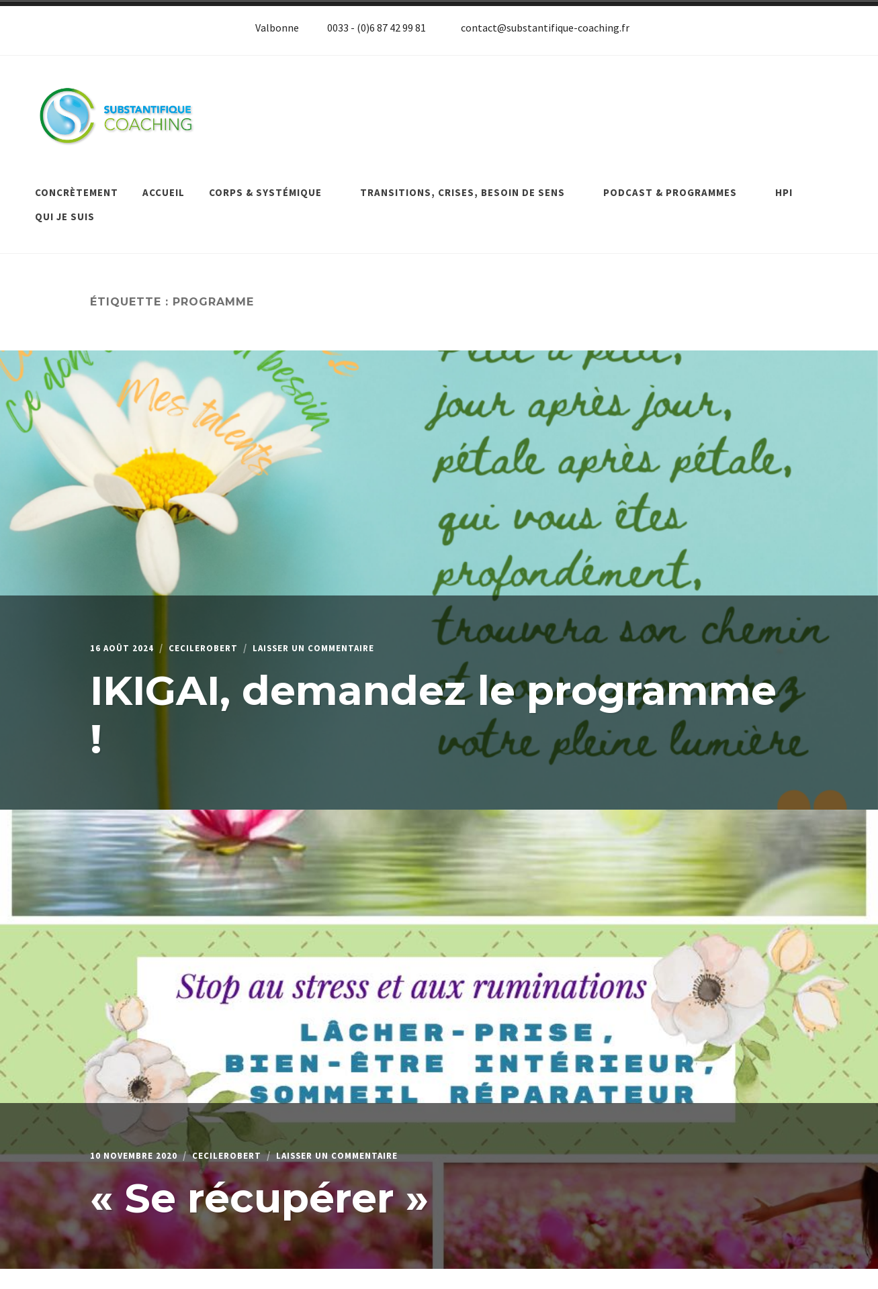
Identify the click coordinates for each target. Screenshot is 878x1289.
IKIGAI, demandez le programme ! (433, 703)
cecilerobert (218, 637)
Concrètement (76, 183)
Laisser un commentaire (346, 637)
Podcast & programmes (677, 183)
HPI (784, 183)
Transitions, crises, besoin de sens (469, 183)
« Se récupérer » (259, 1186)
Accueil (163, 183)
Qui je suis (65, 207)
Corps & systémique (272, 183)
